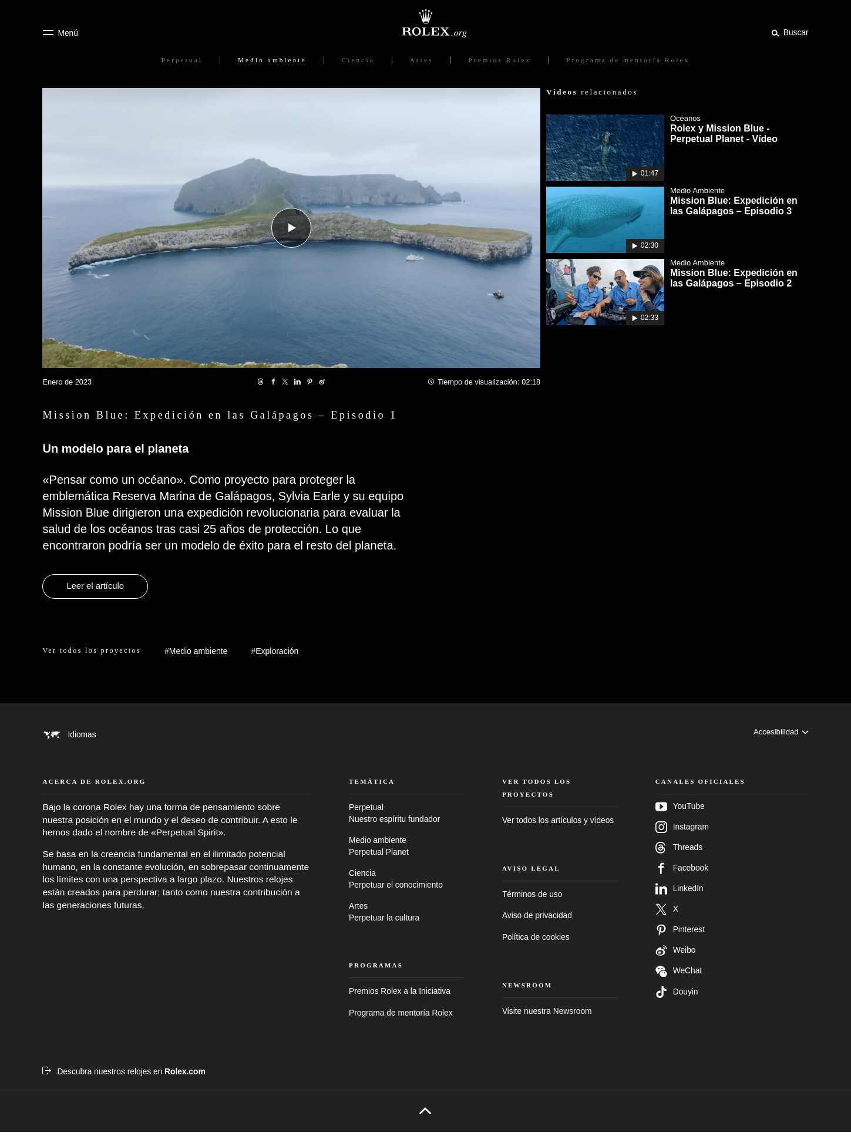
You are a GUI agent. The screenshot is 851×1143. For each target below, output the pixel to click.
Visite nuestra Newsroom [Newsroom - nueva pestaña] (547, 1022)
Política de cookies (536, 948)
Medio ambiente (406, 858)
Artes (406, 924)
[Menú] (59, 33)
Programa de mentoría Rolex (401, 1024)
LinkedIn (679, 900)
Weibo (675, 961)
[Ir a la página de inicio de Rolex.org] (426, 23)
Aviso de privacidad (537, 927)
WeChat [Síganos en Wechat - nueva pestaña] (678, 982)
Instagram (682, 838)
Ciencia (406, 891)
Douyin (676, 1003)
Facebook (681, 879)
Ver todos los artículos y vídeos (558, 831)
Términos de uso (532, 905)
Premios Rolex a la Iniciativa (399, 1002)
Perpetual (406, 825)
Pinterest (680, 941)
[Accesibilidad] (779, 734)
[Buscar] (788, 32)
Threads (678, 859)
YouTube (680, 818)
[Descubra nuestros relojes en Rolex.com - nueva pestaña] (123, 1083)
